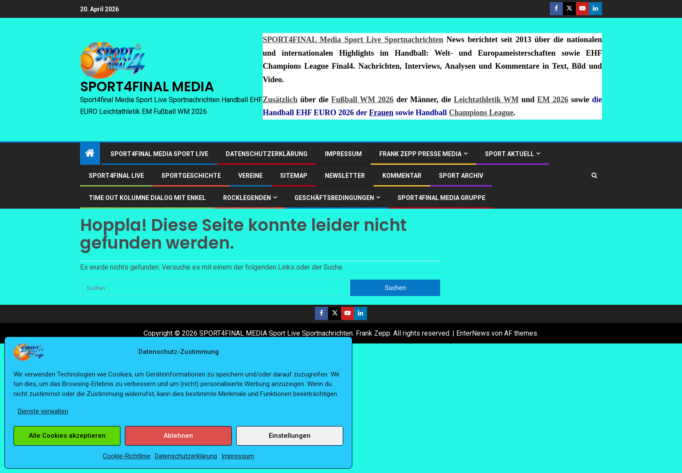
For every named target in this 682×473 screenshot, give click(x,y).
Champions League (481, 112)
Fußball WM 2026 (362, 99)
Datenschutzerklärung (186, 456)
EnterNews (473, 333)
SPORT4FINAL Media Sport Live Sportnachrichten (353, 39)
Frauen (381, 112)
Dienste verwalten (43, 411)
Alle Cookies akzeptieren (67, 436)
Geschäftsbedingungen (334, 197)
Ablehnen (178, 436)
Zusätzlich (280, 99)
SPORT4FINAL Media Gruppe (441, 197)
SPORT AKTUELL (509, 153)
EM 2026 (552, 99)
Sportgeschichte (191, 175)
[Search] (594, 175)
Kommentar (401, 175)
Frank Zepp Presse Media (420, 153)
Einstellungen (290, 436)
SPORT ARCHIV (461, 175)
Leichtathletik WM (486, 99)
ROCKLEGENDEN (247, 197)
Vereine (250, 175)
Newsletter (345, 175)
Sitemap (294, 175)
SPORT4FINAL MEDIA (147, 86)
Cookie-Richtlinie (126, 456)
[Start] (90, 154)
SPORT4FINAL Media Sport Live (159, 153)
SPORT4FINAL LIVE (116, 175)
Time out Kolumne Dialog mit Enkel (147, 197)
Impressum (237, 456)
